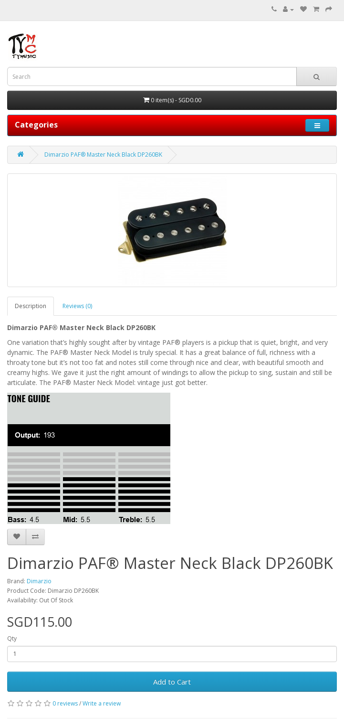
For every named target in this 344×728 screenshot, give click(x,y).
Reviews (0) (77, 306)
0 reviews (65, 703)
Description (30, 306)
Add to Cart (172, 681)
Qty (12, 638)
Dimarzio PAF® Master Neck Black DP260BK (103, 154)
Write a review (102, 703)
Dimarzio (39, 581)
